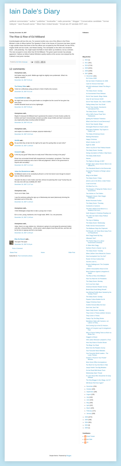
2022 (86, 60)
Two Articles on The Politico (94, 193)
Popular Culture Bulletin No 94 (95, 299)
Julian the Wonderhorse (22, 171)
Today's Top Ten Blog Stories (95, 318)
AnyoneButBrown (20, 98)
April (88, 405)
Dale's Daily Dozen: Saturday (95, 310)
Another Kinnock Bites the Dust (95, 305)
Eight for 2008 (90, 145)
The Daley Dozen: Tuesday (94, 251)
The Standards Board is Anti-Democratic (98, 168)
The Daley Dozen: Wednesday (95, 223)
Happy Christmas (91, 139)
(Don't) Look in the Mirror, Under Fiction (98, 181)
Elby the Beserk (20, 239)
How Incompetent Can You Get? (96, 256)
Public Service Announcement (95, 226)
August (88, 394)
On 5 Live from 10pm (92, 284)
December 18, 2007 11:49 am (24, 217)
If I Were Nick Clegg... (93, 245)
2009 (86, 68)
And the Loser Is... (91, 261)
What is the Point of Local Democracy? (98, 121)
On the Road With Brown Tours (95, 370)
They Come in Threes (92, 315)
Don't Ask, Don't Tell (92, 307)
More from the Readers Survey (95, 348)
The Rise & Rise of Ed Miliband (95, 276)
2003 (86, 425)
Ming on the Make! (92, 175)
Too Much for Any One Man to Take (97, 365)
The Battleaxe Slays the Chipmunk (97, 228)
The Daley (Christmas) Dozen (95, 134)
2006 (86, 417)
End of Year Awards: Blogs (94, 124)
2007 (86, 73)
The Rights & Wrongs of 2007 (95, 161)
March (88, 408)
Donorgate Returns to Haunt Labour (97, 127)
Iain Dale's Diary (34, 11)
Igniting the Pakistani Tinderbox (96, 118)
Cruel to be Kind (91, 183)
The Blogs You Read (92, 345)
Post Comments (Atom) (25, 256)
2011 (86, 63)
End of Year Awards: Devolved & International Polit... (96, 108)
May (87, 403)
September (90, 392)
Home (43, 252)
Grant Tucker (91, 436)
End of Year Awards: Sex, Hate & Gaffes (98, 102)
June (88, 400)
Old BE (17, 140)
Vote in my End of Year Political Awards (98, 147)
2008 (86, 71)
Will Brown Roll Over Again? (95, 383)
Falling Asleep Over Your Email (95, 104)
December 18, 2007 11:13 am (24, 165)
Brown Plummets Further (94, 200)
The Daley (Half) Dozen (93, 156)
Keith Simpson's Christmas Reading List (98, 213)
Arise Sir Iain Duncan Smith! (95, 99)
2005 (86, 420)
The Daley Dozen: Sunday (94, 91)
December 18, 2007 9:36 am (23, 107)
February (89, 411)
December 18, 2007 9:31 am (23, 91)
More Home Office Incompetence (96, 362)
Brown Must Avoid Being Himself (96, 289)
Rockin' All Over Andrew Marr (95, 259)
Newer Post (13, 252)
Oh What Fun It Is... (92, 186)
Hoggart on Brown (91, 337)
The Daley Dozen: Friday (94, 178)
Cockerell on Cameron (93, 206)
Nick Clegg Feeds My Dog (94, 235)
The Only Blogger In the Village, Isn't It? (98, 380)
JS (87, 442)
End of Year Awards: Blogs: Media (96, 96)
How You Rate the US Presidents (96, 278)
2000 (86, 428)
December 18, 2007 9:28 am (23, 80)
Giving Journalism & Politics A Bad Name (98, 153)
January (89, 413)
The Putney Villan (20, 86)
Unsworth (18, 152)
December (89, 76)
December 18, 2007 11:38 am (24, 202)
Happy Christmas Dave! (93, 302)
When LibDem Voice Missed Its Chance (98, 253)
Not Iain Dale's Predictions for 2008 (97, 81)
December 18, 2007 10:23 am (24, 134)
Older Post (71, 252)
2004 (86, 422)
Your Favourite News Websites (95, 351)
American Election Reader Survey (96, 287)
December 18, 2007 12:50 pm (24, 233)
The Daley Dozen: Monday (94, 281)
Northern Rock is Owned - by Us (96, 248)
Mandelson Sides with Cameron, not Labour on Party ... (97, 322)
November (89, 386)
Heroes (88, 158)
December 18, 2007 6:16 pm (23, 244)
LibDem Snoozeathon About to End (97, 269)
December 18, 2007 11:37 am (24, 184)
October (89, 389)
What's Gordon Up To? (93, 142)
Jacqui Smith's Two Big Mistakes (96, 367)
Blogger (68, 455)
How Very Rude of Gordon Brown (96, 342)
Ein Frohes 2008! (91, 78)
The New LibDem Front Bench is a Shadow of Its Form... (96, 209)
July (87, 397)
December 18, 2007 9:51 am (23, 122)
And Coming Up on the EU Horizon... (97, 325)
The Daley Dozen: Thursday (94, 111)
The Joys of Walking (92, 220)
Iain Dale (89, 439)
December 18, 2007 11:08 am (24, 145)
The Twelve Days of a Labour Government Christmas (95, 241)
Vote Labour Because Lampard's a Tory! (98, 340)
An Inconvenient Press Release (96, 93)
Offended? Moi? (91, 238)
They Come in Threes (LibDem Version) (98, 313)
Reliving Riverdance (92, 137)
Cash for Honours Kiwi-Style (95, 84)
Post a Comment (17, 248)
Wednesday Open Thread (94, 373)
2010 (86, 65)
